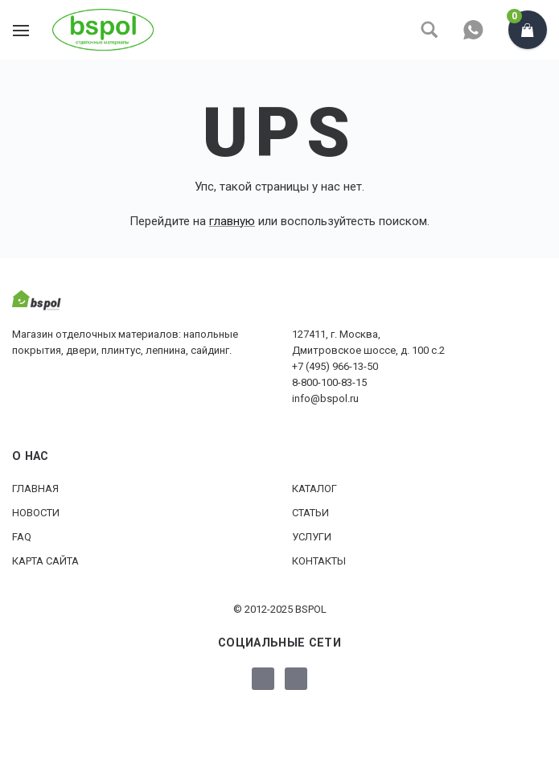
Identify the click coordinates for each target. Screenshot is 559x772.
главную (232, 221)
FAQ (21, 537)
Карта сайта (45, 561)
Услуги (311, 537)
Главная (35, 488)
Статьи (310, 513)
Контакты (319, 561)
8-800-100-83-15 (329, 382)
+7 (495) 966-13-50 (335, 366)
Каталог (314, 488)
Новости (36, 513)
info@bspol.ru (325, 398)
